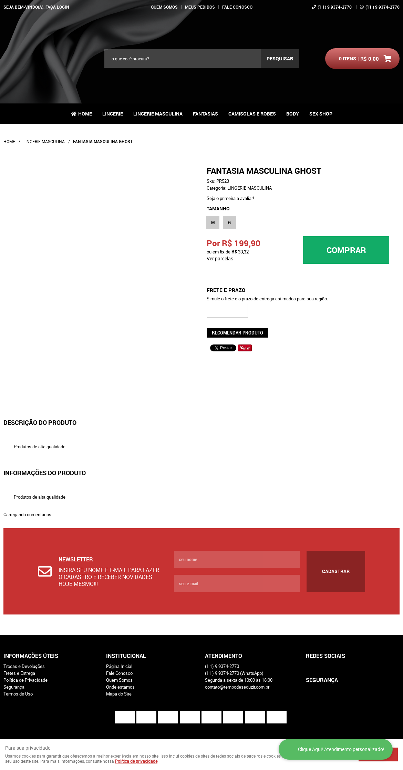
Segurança (13, 687)
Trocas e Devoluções (24, 666)
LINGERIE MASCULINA (158, 113)
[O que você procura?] (280, 58)
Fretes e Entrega (19, 673)
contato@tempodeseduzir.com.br (237, 687)
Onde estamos (120, 687)
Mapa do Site (119, 694)
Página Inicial (119, 666)
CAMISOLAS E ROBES (252, 113)
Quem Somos (164, 7)
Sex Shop (320, 113)
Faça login (57, 7)
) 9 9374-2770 (382, 7)
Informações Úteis (30, 655)
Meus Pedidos (200, 7)
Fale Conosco (237, 7)
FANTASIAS (205, 113)
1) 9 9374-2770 (335, 7)
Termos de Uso (18, 694)
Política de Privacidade (25, 680)
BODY (292, 113)
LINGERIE (112, 113)
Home (85, 113)
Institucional (126, 655)
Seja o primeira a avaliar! (230, 198)
